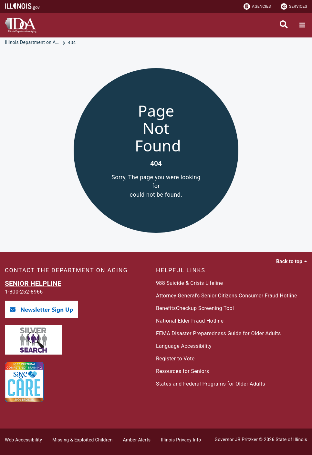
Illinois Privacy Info (181, 439)
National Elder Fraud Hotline (190, 321)
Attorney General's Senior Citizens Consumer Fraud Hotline (226, 296)
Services (294, 6)
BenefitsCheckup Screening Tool (195, 308)
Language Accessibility (184, 346)
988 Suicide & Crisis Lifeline (189, 283)
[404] (72, 42)
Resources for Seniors (182, 371)
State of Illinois (291, 439)
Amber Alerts (137, 439)
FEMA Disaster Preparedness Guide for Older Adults (218, 333)
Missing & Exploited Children (82, 439)
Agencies (257, 6)
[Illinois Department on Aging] (33, 42)
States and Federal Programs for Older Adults (210, 384)
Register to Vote (175, 359)
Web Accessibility (23, 439)
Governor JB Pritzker (236, 439)
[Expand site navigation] (302, 25)
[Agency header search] (284, 25)
